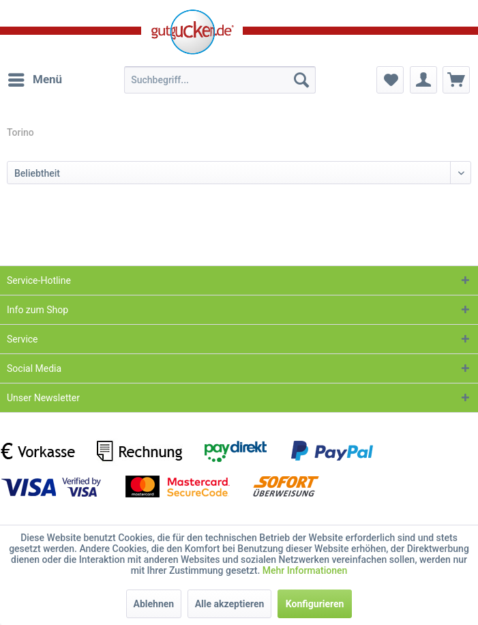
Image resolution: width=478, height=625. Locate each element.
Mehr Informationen (305, 570)
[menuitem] (34, 79)
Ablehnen (154, 603)
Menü (35, 77)
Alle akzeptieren (230, 603)
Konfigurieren (315, 603)
